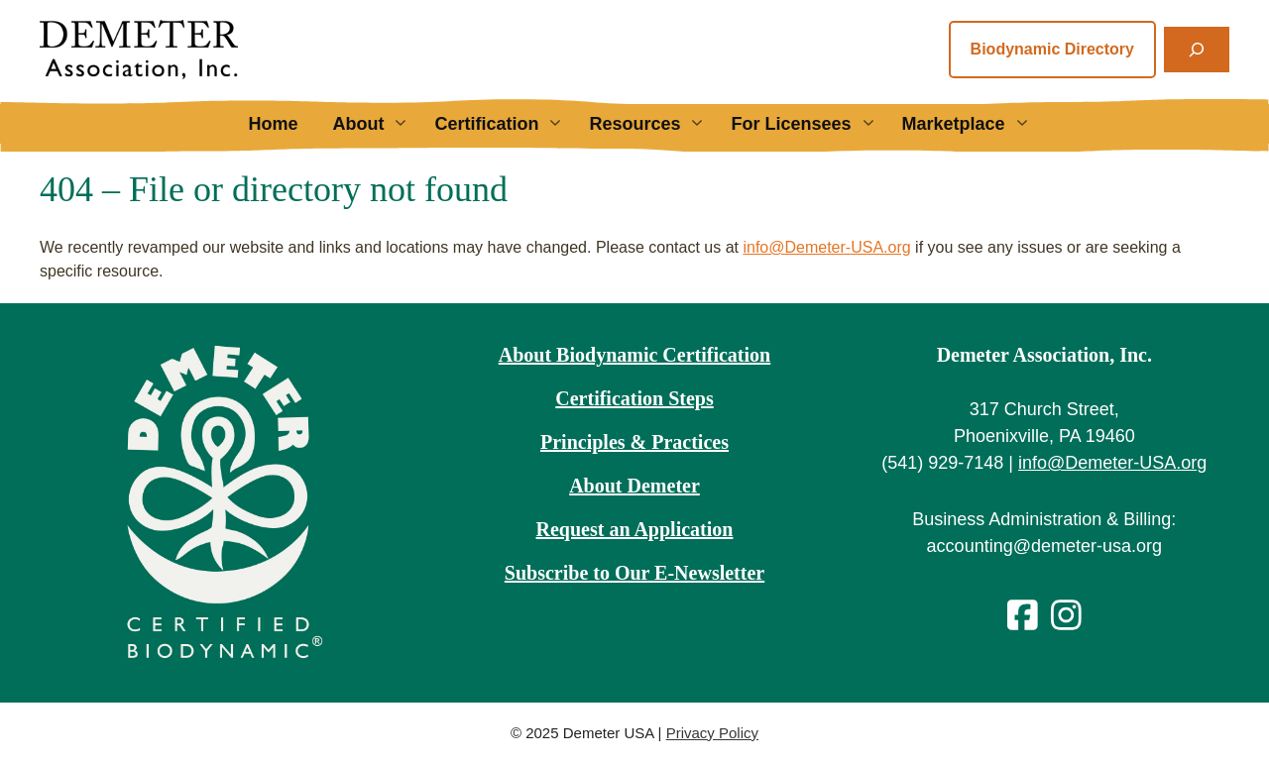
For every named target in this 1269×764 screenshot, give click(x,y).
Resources (655, 124)
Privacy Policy (712, 732)
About (378, 124)
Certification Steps (634, 398)
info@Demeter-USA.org (826, 247)
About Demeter (634, 485)
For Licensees (811, 124)
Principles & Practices (634, 442)
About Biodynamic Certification (634, 355)
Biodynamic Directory (1052, 49)
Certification (506, 124)
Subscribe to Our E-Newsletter (634, 573)
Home (272, 124)
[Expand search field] (1196, 49)
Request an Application (635, 529)
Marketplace (974, 124)
